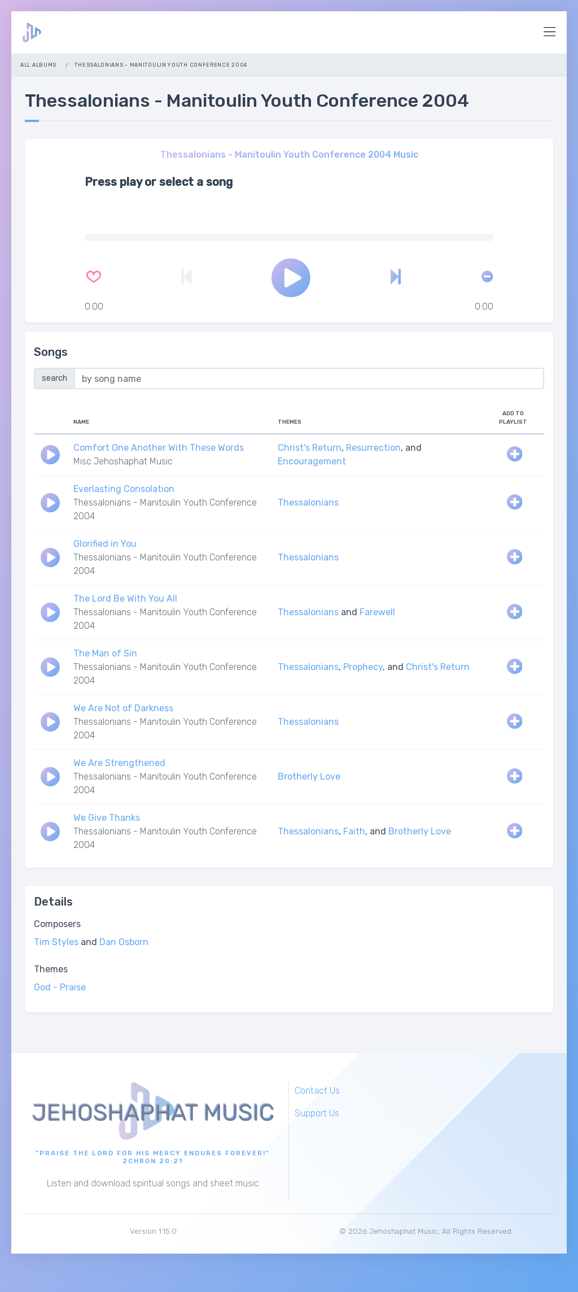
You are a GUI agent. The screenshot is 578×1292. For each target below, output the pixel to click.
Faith (354, 831)
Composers (57, 924)
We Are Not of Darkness (123, 708)
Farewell (377, 612)
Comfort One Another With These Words (158, 448)
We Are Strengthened (119, 763)
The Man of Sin (105, 654)
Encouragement (312, 461)
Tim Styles (56, 942)
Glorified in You (105, 544)
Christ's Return (309, 448)
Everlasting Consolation (123, 489)
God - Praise (60, 987)
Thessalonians (308, 503)
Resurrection (373, 448)
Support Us (317, 1113)
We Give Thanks (106, 818)
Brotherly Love (309, 777)
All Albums (38, 65)
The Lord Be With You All (125, 599)
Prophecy (363, 667)
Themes (51, 969)
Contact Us (317, 1090)
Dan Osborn (123, 942)
